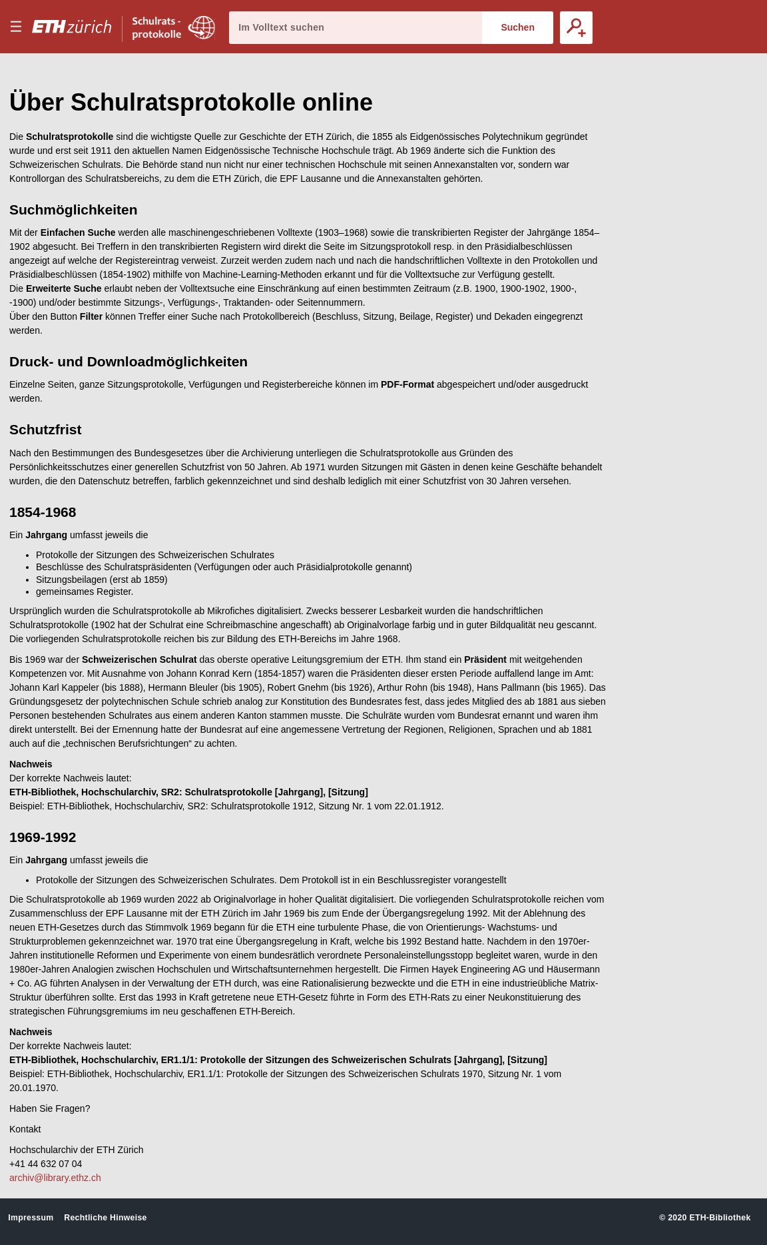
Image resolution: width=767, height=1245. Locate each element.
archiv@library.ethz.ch (55, 1177)
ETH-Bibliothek (719, 1217)
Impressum (30, 1217)
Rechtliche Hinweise (105, 1217)
